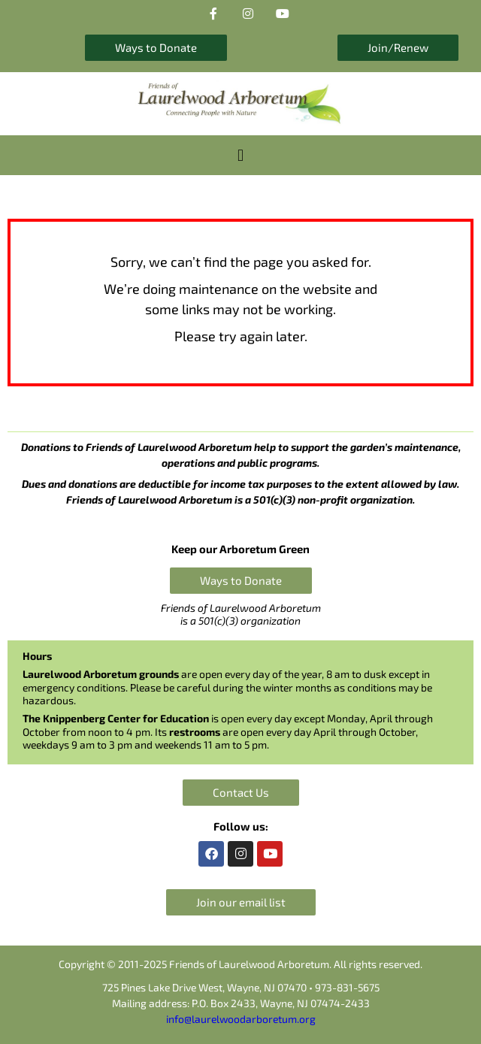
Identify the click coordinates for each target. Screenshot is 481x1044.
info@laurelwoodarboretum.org (241, 1018)
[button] (240, 155)
